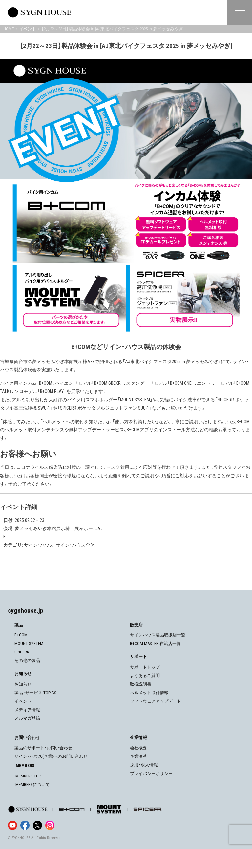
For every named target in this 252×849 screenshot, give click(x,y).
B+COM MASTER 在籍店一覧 (155, 643)
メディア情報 (27, 709)
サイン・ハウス (39, 545)
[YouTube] (12, 825)
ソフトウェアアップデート (155, 701)
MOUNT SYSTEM (28, 643)
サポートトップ (145, 667)
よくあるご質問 (145, 675)
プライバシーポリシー (151, 773)
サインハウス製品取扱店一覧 (157, 634)
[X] (37, 825)
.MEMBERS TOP (27, 776)
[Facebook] (25, 825)
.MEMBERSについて (32, 784)
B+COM (21, 634)
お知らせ (23, 684)
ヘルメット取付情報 (149, 692)
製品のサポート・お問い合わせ (43, 747)
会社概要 (138, 747)
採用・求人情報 (144, 764)
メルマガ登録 (27, 718)
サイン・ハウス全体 (75, 545)
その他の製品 (27, 660)
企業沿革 (138, 756)
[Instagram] (49, 825)
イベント (23, 701)
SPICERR (21, 652)
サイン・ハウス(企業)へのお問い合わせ (51, 756)
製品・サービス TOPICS (35, 692)
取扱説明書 (140, 684)
